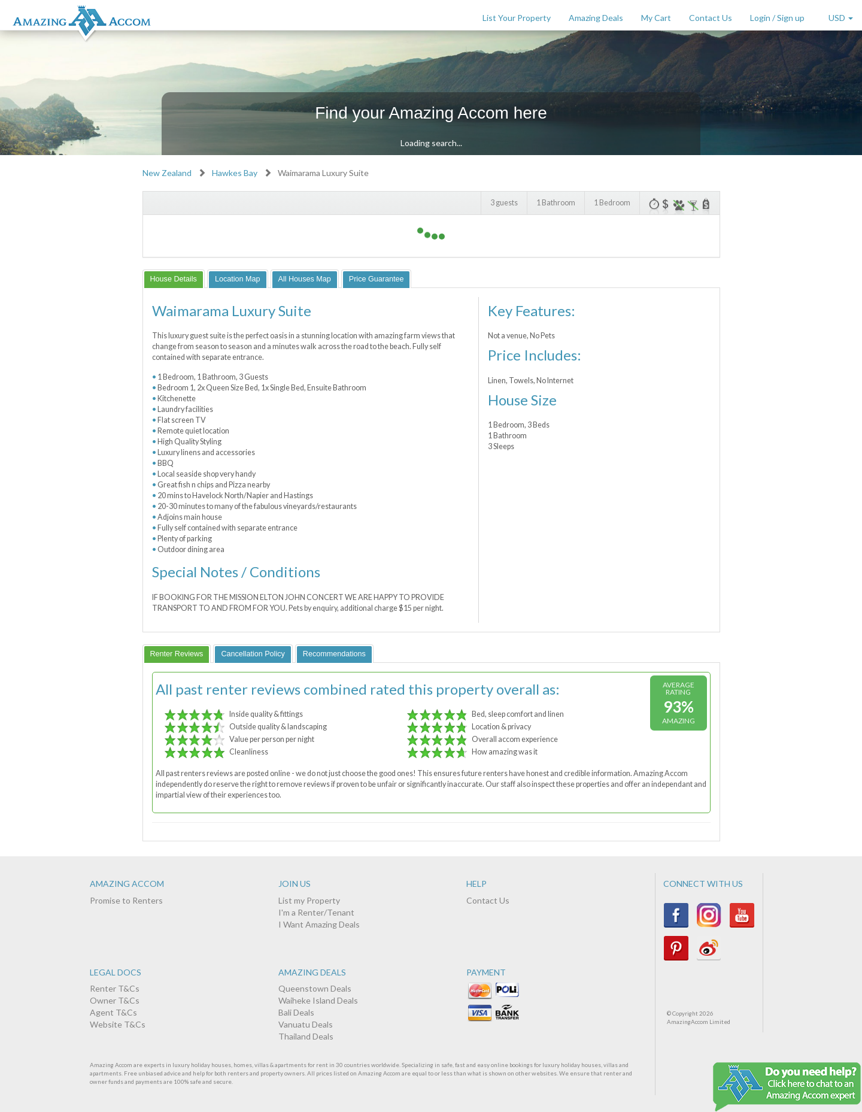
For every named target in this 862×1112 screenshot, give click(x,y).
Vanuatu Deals (305, 1024)
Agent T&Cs (113, 1012)
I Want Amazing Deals (319, 924)
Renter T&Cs (114, 988)
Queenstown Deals (314, 988)
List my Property (309, 900)
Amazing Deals (596, 18)
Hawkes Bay (234, 173)
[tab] (173, 278)
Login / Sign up (777, 18)
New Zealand (167, 173)
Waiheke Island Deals (318, 1000)
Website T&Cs (117, 1024)
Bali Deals (296, 1012)
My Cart (656, 18)
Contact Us (710, 18)
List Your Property (516, 18)
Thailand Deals (305, 1036)
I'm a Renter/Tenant (316, 912)
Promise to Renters (126, 900)
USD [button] (840, 18)
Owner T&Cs (114, 1000)
